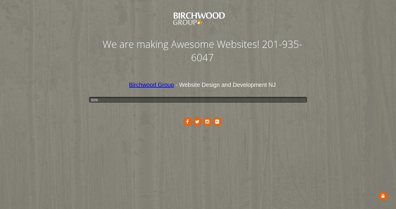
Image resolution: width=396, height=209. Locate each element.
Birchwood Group (151, 85)
